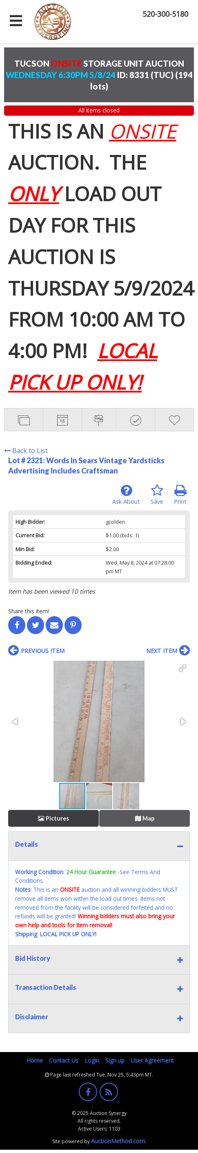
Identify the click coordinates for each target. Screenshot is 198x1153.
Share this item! (28, 611)
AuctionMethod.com (118, 1141)
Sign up (115, 1060)
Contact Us (63, 1060)
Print (180, 494)
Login (92, 1060)
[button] (182, 668)
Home (35, 1060)
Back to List (26, 450)
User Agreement (152, 1060)
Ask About (126, 494)
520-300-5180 (165, 14)
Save (157, 494)
